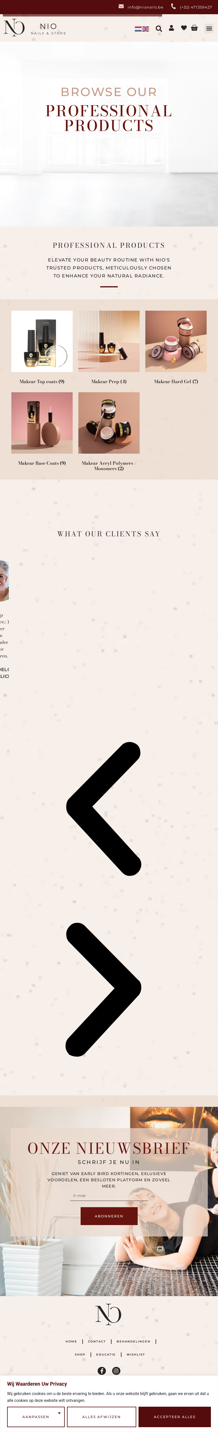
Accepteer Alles (175, 1417)
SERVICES (40, 167)
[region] (109, 1403)
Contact (97, 1341)
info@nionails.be (146, 7)
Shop (80, 1354)
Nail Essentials (109, 174)
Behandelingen (133, 1341)
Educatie (106, 1354)
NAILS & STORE (48, 33)
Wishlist (136, 1354)
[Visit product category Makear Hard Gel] (176, 349)
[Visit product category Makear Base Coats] (42, 430)
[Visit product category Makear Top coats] (42, 349)
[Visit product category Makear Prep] (109, 349)
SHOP (109, 168)
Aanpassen (35, 1417)
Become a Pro (178, 173)
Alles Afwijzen (101, 1417)
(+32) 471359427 (196, 7)
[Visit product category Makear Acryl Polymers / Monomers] (109, 433)
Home (71, 1341)
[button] (209, 28)
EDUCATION (178, 167)
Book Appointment (40, 173)
